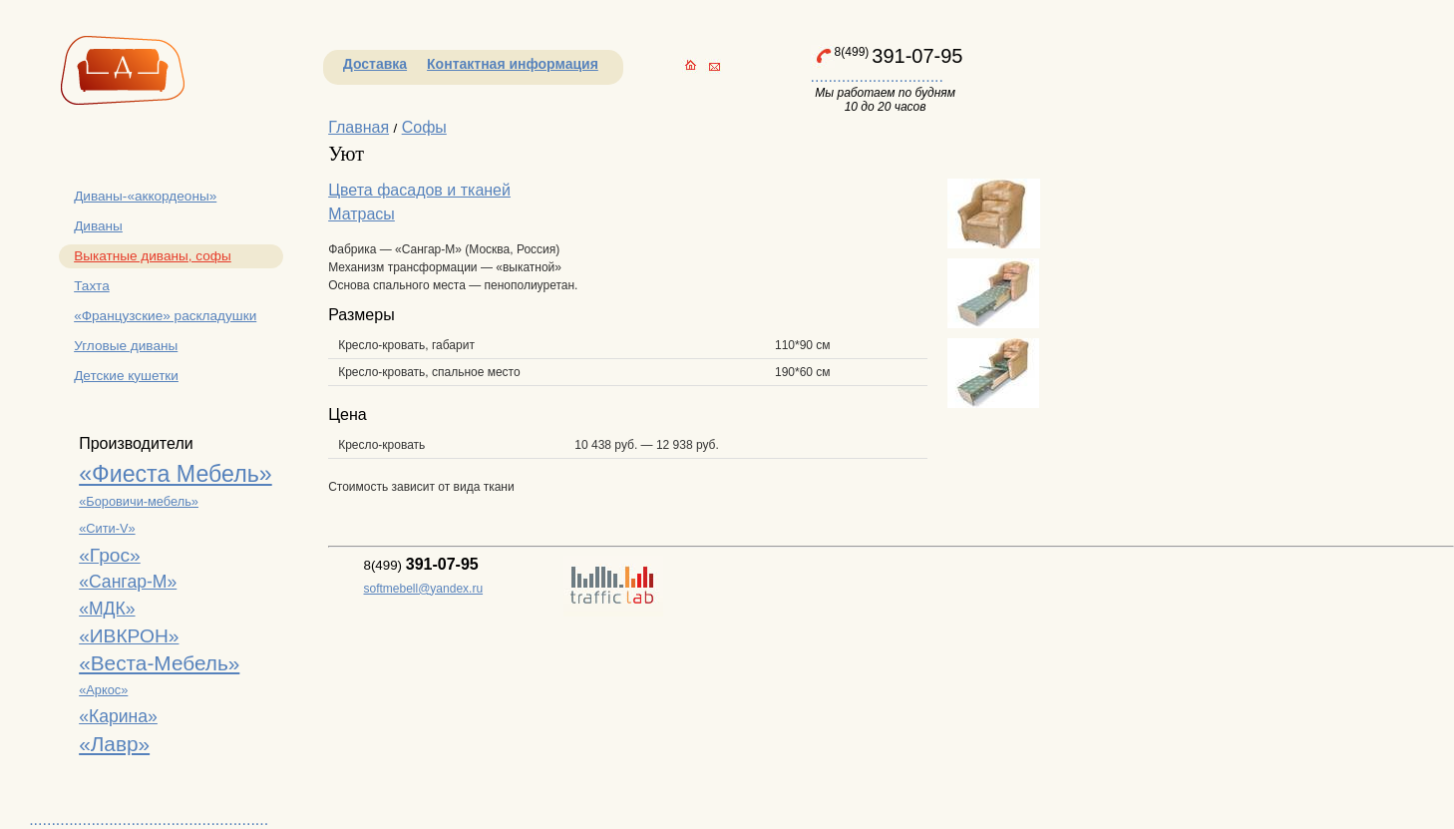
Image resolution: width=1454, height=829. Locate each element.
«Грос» (110, 555)
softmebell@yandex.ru (424, 589)
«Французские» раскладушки (165, 315)
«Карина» (118, 716)
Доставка (375, 64)
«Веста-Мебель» (159, 662)
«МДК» (107, 609)
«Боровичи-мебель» (138, 501)
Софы (424, 127)
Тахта (92, 285)
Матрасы (361, 214)
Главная (358, 127)
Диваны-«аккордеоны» (145, 196)
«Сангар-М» (128, 582)
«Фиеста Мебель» (175, 474)
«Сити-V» (107, 528)
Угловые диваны (126, 345)
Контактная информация (512, 64)
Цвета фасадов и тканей (419, 190)
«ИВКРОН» (129, 635)
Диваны (98, 225)
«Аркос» (103, 689)
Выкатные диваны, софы (152, 255)
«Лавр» (114, 743)
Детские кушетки (126, 375)
